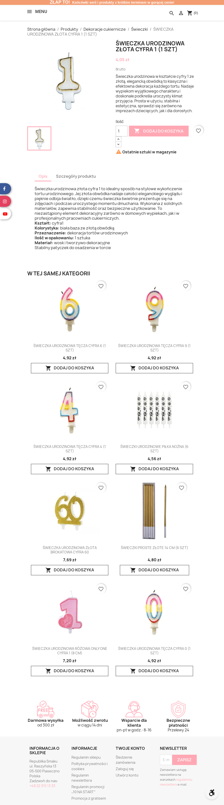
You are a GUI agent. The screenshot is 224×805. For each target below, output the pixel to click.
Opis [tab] (43, 176)
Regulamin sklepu (86, 757)
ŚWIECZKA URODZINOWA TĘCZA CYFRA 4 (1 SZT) (69, 448)
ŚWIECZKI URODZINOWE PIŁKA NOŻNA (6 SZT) (154, 448)
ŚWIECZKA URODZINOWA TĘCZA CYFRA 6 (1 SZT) (69, 348)
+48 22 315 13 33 (42, 785)
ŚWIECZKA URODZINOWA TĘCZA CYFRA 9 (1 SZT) (154, 348)
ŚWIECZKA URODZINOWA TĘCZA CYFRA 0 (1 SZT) (154, 650)
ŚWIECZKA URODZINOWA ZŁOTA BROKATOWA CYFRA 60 (70, 550)
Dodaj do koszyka (158, 131)
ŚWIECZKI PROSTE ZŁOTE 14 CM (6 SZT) (154, 548)
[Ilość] (121, 131)
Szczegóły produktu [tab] (76, 176)
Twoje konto (130, 748)
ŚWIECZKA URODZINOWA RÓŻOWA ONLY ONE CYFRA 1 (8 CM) (69, 650)
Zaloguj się (125, 768)
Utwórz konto (127, 775)
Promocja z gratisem (88, 798)
